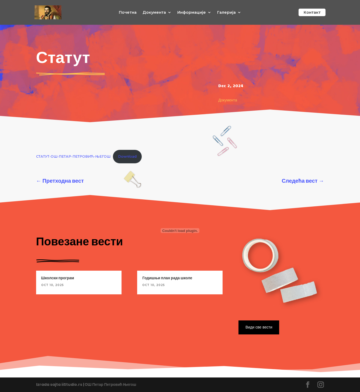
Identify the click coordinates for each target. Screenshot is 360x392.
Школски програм (57, 278)
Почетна (128, 12)
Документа (154, 12)
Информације (191, 12)
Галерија (226, 12)
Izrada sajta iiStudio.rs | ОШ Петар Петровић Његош (86, 384)
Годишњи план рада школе (167, 278)
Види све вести (258, 327)
